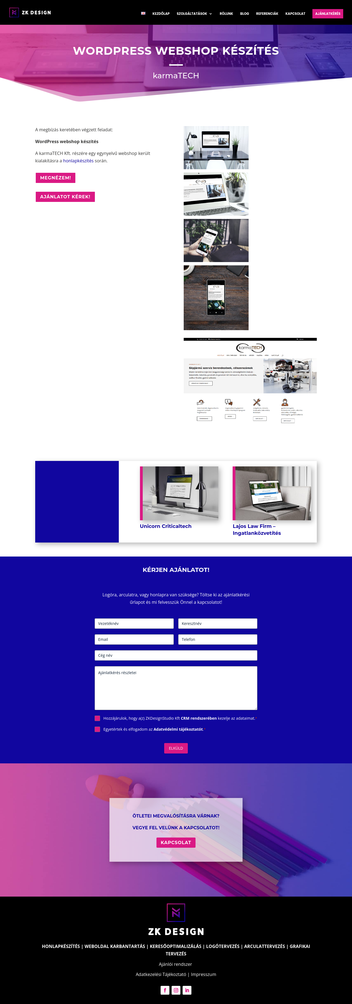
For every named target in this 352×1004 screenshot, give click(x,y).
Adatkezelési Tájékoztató (161, 974)
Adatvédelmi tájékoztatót (178, 729)
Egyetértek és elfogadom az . (154, 729)
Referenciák (267, 14)
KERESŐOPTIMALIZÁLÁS (176, 946)
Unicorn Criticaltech (166, 526)
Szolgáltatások (192, 14)
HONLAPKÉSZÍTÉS (61, 946)
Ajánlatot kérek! (65, 196)
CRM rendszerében (199, 718)
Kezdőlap (161, 14)
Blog (244, 14)
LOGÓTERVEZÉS (223, 946)
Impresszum (203, 974)
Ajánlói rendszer (175, 964)
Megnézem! (55, 177)
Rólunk (226, 14)
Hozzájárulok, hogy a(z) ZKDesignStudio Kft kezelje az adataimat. (180, 718)
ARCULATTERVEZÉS (264, 946)
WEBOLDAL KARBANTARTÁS (115, 946)
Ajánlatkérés (327, 13)
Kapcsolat (295, 14)
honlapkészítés (78, 161)
